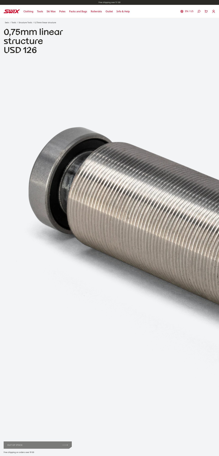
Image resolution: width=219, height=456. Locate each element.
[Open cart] (206, 11)
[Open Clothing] (28, 11)
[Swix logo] (12, 11)
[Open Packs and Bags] (78, 11)
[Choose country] (186, 11)
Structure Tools (25, 22)
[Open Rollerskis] (96, 11)
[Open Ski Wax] (51, 11)
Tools (13, 22)
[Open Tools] (40, 11)
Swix (7, 22)
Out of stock (37, 445)
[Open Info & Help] (123, 11)
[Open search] (199, 11)
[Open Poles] (62, 11)
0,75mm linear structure (45, 22)
